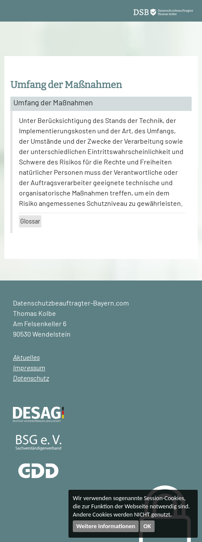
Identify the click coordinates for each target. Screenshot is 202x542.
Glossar (30, 221)
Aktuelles (26, 357)
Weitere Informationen (105, 526)
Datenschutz (31, 378)
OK (147, 526)
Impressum (29, 367)
